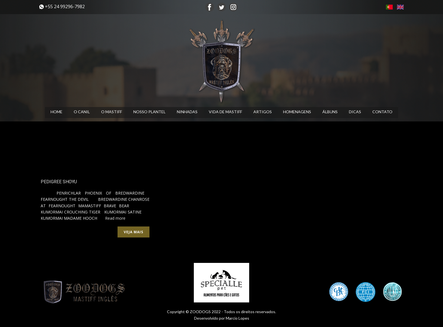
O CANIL (82, 111)
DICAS (355, 111)
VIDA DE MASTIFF (225, 111)
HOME (56, 111)
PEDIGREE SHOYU (59, 181)
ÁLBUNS (330, 111)
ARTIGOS (262, 111)
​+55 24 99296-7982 (62, 6)
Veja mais (133, 232)
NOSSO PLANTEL (149, 111)
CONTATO (382, 111)
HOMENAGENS (297, 111)
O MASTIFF (111, 111)
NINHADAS (187, 111)
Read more (115, 218)
